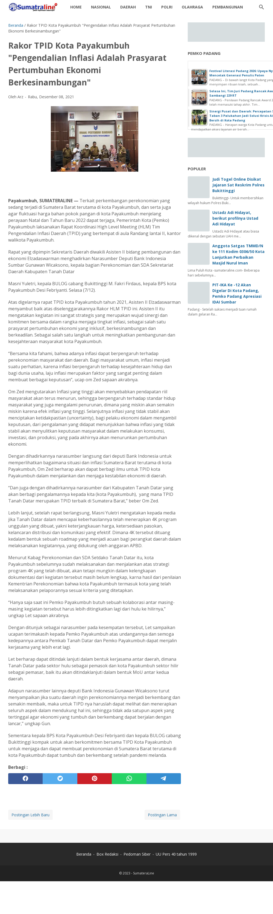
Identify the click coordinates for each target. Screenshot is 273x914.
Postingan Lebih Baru (30, 814)
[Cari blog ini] (261, 7)
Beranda (83, 854)
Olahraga (192, 7)
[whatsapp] (129, 778)
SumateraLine (143, 873)
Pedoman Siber (137, 854)
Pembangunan (227, 7)
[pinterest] (94, 778)
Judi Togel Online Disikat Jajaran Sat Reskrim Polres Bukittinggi (238, 185)
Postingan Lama (162, 814)
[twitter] (60, 778)
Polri (166, 7)
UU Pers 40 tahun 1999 (176, 854)
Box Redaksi (107, 854)
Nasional (101, 7)
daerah (128, 7)
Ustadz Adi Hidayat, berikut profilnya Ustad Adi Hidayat (235, 218)
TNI (148, 7)
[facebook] (25, 778)
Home (76, 7)
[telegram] (163, 778)
